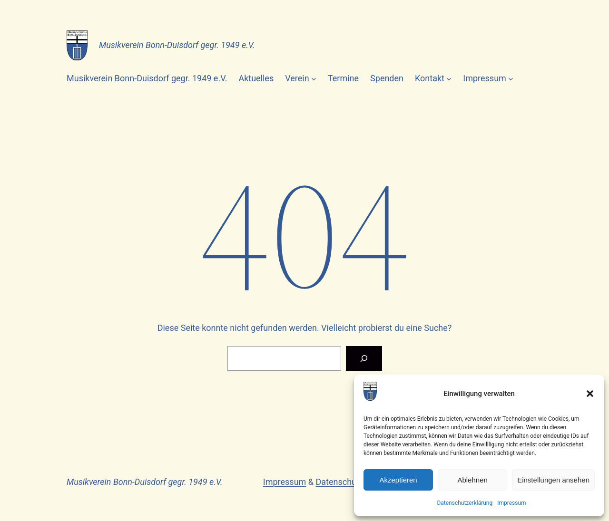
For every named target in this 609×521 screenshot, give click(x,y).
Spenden (386, 78)
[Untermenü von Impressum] (510, 78)
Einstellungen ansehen (553, 480)
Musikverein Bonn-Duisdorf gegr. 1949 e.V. (177, 45)
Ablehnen (472, 480)
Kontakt (429, 78)
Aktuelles (256, 78)
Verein (297, 78)
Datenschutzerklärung (464, 503)
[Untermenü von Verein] (313, 78)
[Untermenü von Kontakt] (449, 78)
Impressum (511, 503)
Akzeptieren (398, 480)
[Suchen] (364, 358)
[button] (590, 393)
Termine (343, 78)
